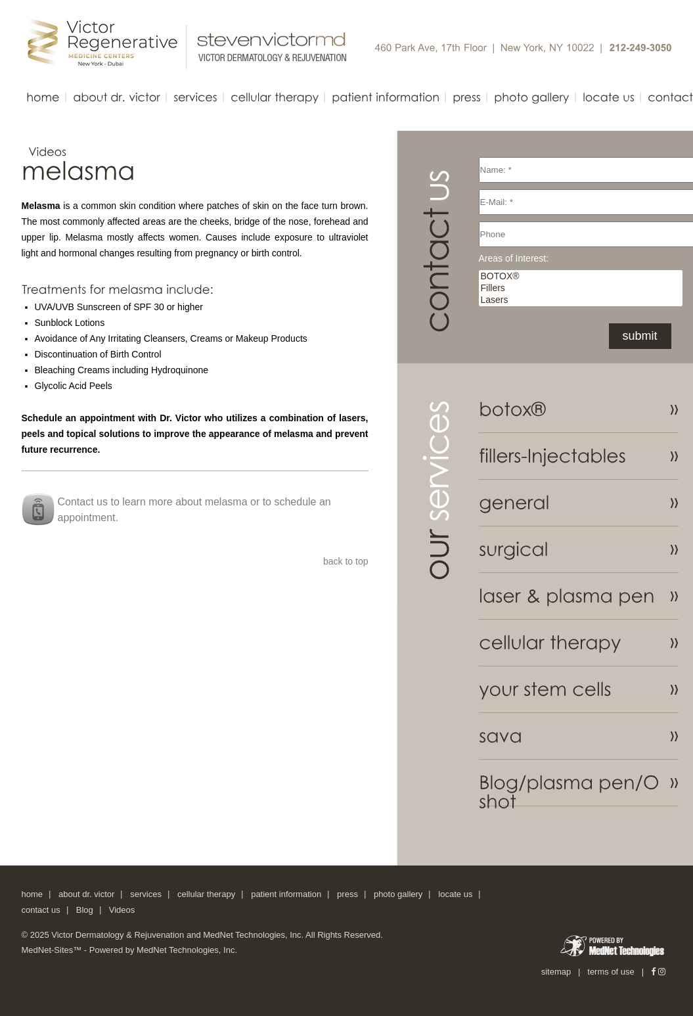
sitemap (556, 972)
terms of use (611, 972)
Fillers (581, 288)
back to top (346, 561)
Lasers (581, 300)
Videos (122, 910)
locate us (455, 894)
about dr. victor (86, 894)
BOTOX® (581, 277)
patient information (286, 894)
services (146, 894)
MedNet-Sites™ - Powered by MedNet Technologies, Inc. (130, 950)
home (32, 894)
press (347, 894)
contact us (41, 910)
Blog (84, 910)
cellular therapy (206, 894)
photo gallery (398, 894)
